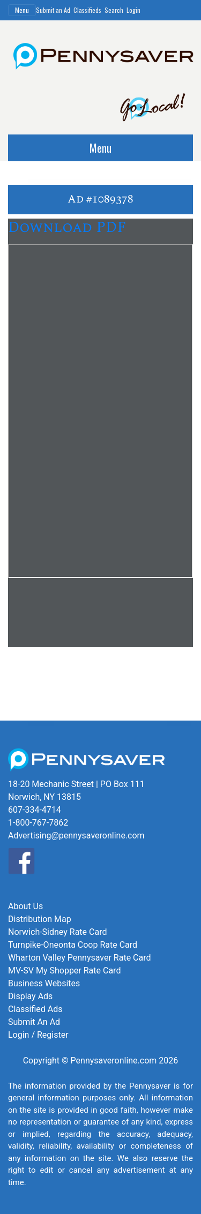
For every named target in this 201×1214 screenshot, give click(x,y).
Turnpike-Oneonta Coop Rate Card (72, 945)
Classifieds (87, 9)
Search (114, 9)
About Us (25, 906)
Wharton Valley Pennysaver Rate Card (79, 958)
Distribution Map (39, 919)
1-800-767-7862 (38, 823)
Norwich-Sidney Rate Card (57, 932)
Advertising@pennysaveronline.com (76, 835)
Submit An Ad (34, 1022)
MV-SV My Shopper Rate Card (64, 970)
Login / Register (38, 1035)
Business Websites (44, 983)
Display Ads (30, 996)
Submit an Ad (53, 9)
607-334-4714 (34, 810)
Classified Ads (35, 1009)
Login (133, 9)
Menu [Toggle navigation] (22, 9)
